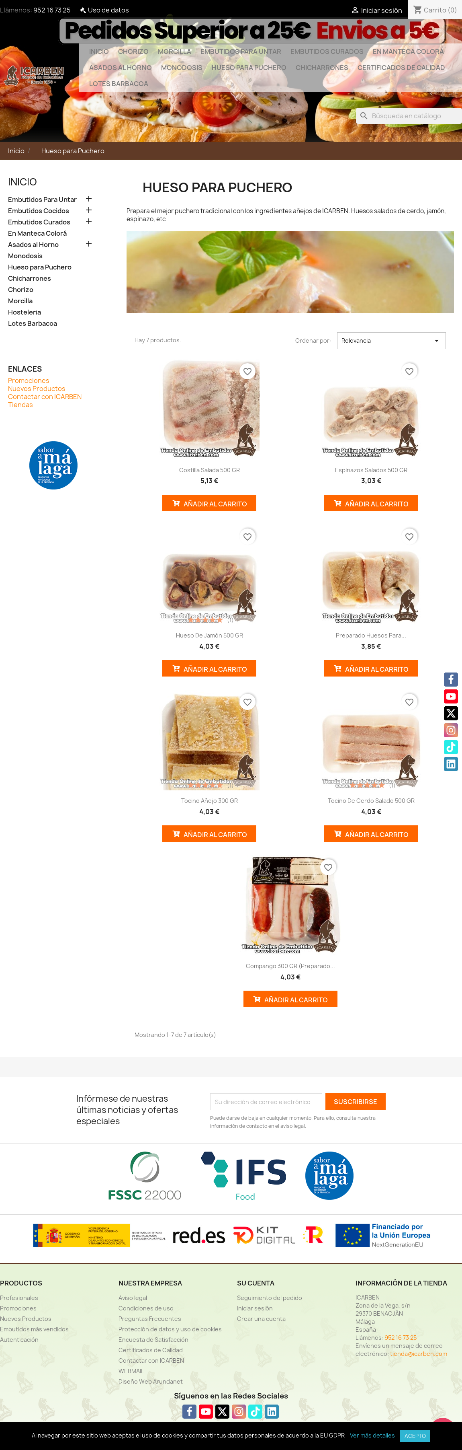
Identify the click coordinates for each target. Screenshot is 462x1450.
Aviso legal (133, 1298)
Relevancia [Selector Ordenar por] (391, 341)
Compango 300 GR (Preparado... (290, 966)
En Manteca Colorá (408, 51)
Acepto (415, 1436)
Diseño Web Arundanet (151, 1381)
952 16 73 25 (52, 10)
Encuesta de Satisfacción (153, 1339)
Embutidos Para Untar (240, 51)
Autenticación (19, 1339)
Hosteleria (24, 312)
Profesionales (19, 1298)
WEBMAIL (131, 1371)
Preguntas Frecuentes (150, 1318)
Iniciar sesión (255, 1308)
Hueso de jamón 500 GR (209, 635)
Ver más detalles (372, 1435)
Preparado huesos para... (371, 635)
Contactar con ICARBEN (45, 396)
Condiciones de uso (146, 1308)
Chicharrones (322, 67)
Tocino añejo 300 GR (209, 800)
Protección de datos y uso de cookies (170, 1329)
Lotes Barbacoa (118, 83)
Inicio (99, 51)
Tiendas (20, 404)
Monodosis (181, 67)
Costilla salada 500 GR (209, 470)
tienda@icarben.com (418, 1353)
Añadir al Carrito (209, 503)
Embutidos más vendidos (34, 1329)
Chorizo (133, 51)
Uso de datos (108, 10)
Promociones (28, 380)
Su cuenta (255, 1283)
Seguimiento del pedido (269, 1298)
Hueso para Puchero (249, 67)
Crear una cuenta (261, 1318)
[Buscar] (409, 116)
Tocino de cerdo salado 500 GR (371, 800)
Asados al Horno (120, 67)
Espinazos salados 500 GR (371, 470)
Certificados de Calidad (401, 67)
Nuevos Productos (36, 388)
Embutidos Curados (327, 51)
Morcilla (174, 51)
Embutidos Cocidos (38, 211)
